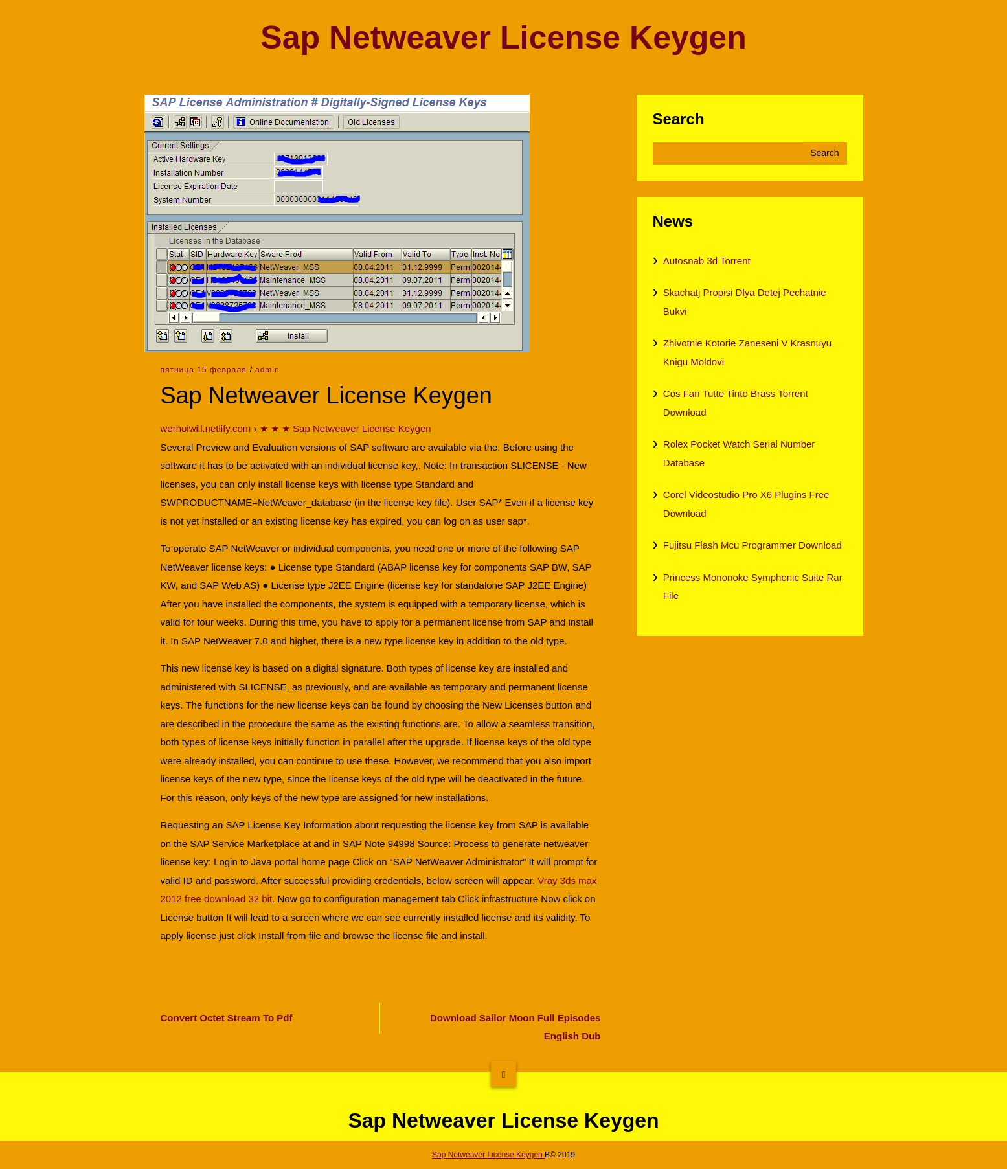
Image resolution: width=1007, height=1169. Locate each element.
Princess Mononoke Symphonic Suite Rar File (753, 587)
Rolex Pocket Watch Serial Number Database (739, 453)
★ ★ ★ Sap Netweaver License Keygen (345, 428)
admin (267, 369)
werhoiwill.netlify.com (206, 428)
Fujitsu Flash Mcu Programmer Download (752, 544)
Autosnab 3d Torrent (707, 260)
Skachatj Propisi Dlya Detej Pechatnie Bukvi (744, 302)
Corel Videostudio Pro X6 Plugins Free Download (746, 504)
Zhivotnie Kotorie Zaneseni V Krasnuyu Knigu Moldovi (747, 352)
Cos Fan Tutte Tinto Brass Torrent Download (735, 403)
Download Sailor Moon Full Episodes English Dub (515, 1027)
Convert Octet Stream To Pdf (227, 1017)
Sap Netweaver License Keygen (503, 38)
